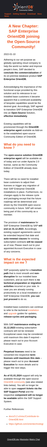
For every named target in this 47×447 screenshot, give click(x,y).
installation (33, 310)
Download (31, 14)
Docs (39, 14)
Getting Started (19, 14)
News (6, 16)
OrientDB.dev (13, 439)
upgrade (12, 313)
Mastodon (24, 439)
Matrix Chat (34, 439)
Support (7, 14)
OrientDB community (14, 382)
